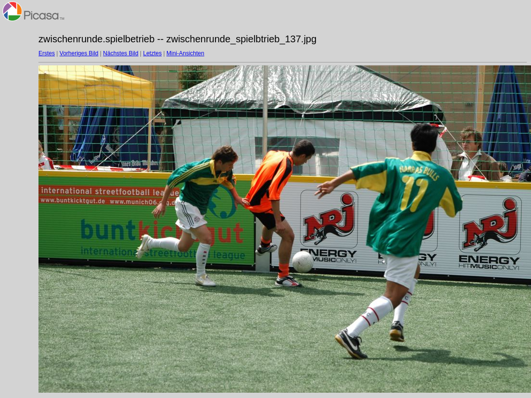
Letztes (152, 53)
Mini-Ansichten (185, 53)
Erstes (46, 53)
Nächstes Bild (120, 53)
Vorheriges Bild (79, 53)
